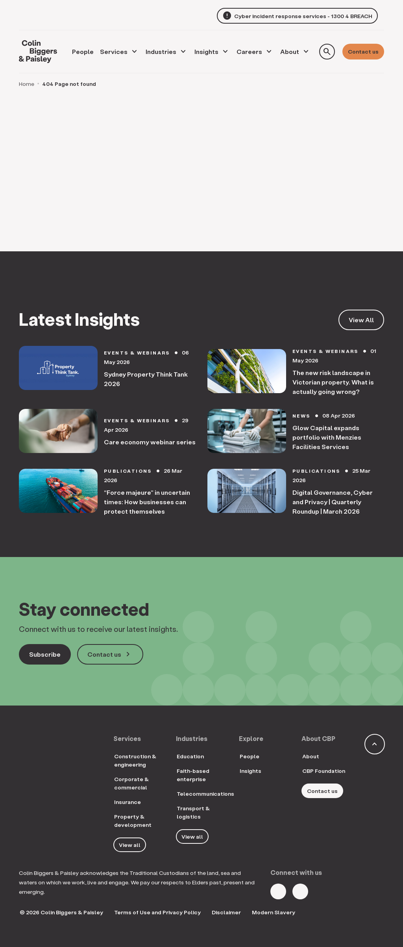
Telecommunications (205, 793)
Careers (249, 51)
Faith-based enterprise (193, 775)
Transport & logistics (193, 812)
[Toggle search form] (327, 51)
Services (114, 51)
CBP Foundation (323, 770)
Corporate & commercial (131, 783)
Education (190, 756)
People (249, 756)
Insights (206, 51)
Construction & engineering (135, 760)
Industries (161, 51)
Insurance (127, 802)
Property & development (133, 820)
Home (26, 83)
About (289, 51)
